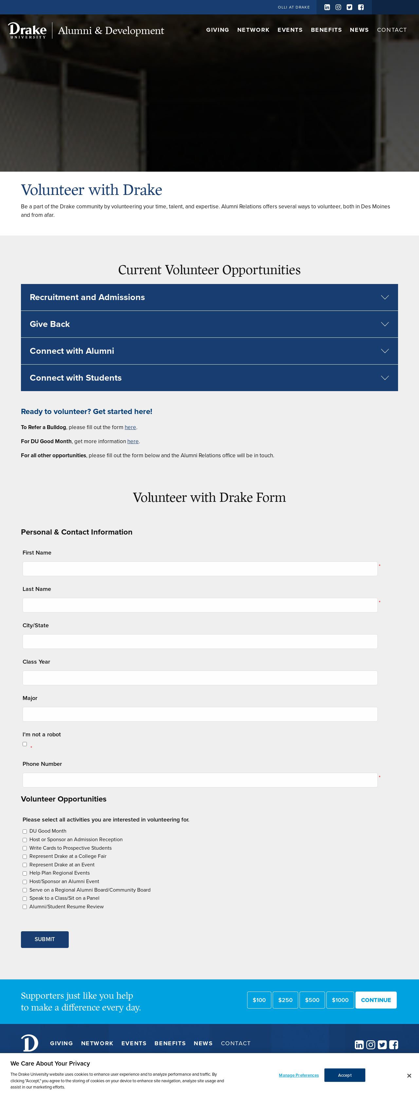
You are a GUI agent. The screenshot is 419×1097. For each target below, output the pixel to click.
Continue (376, 1000)
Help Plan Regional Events (59, 873)
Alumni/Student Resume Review (66, 906)
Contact (392, 30)
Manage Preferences (299, 1085)
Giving (217, 30)
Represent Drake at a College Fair (67, 856)
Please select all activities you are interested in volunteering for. (106, 819)
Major (30, 698)
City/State (36, 625)
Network (253, 30)
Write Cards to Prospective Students (70, 848)
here (130, 427)
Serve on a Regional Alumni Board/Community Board (90, 890)
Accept (345, 1085)
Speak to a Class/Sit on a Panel (64, 898)
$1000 (340, 1000)
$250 (285, 1000)
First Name (37, 552)
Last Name (37, 589)
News (359, 30)
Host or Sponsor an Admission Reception (76, 839)
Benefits (326, 30)
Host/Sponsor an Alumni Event (64, 881)
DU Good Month (47, 831)
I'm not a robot (42, 734)
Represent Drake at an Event (62, 864)
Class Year (36, 661)
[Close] (409, 1085)
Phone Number (42, 764)
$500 (312, 1000)
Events (290, 30)
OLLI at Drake (294, 7)
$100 (259, 1000)
